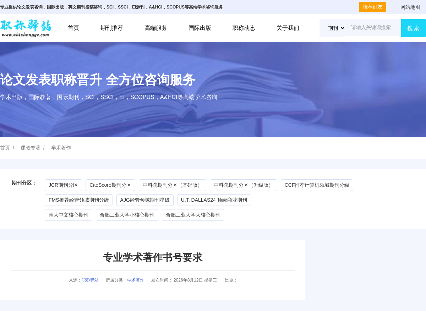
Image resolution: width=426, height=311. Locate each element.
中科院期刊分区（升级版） (243, 185)
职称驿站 (90, 280)
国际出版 (200, 28)
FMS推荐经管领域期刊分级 (79, 200)
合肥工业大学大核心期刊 (193, 215)
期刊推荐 (111, 28)
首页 (73, 28)
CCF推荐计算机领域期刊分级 (317, 185)
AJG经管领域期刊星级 (145, 200)
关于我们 (288, 28)
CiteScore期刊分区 (110, 185)
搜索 (413, 28)
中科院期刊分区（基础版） (172, 185)
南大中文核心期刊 (68, 215)
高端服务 (155, 28)
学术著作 (61, 148)
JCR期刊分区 (63, 185)
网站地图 (410, 7)
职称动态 (244, 28)
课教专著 (30, 148)
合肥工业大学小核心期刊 (127, 215)
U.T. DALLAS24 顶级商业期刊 (214, 200)
